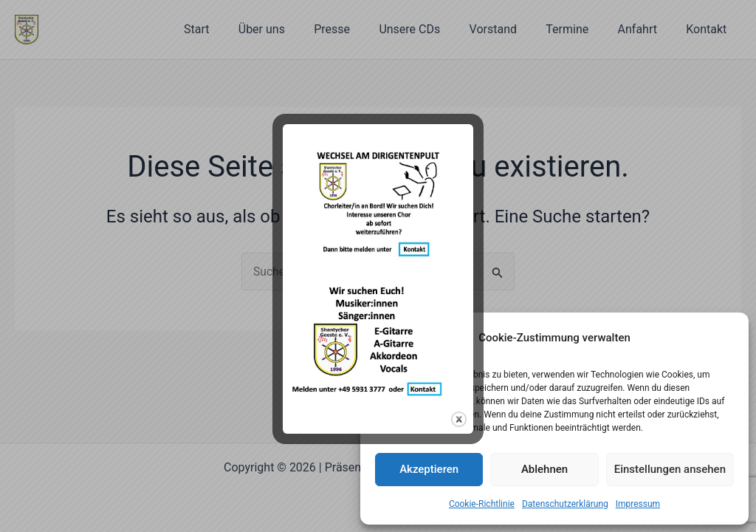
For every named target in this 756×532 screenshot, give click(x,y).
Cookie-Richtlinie (482, 504)
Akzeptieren (428, 469)
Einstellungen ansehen (670, 469)
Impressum (638, 504)
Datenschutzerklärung (565, 504)
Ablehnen (544, 469)
